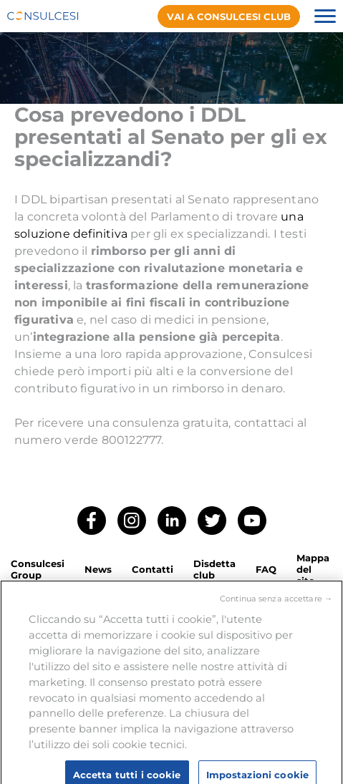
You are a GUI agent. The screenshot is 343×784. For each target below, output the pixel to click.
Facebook (91, 520)
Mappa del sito (312, 569)
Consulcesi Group (37, 569)
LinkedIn (172, 520)
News (98, 569)
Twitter (212, 520)
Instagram (131, 520)
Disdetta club (214, 569)
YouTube (252, 520)
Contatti (152, 569)
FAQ (266, 569)
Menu (325, 16)
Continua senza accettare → (276, 604)
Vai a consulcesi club (229, 16)
